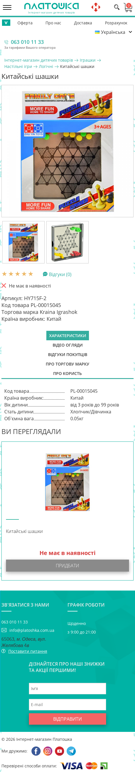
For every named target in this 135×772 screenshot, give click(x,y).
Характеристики (67, 335)
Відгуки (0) (60, 274)
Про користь (67, 373)
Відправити (67, 719)
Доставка (83, 23)
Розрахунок (116, 23)
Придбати (67, 565)
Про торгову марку (67, 364)
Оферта (25, 23)
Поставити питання (27, 651)
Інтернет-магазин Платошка (44, 739)
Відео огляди (68, 345)
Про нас (53, 23)
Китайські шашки (24, 531)
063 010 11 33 (27, 41)
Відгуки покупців (67, 354)
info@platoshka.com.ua (31, 630)
